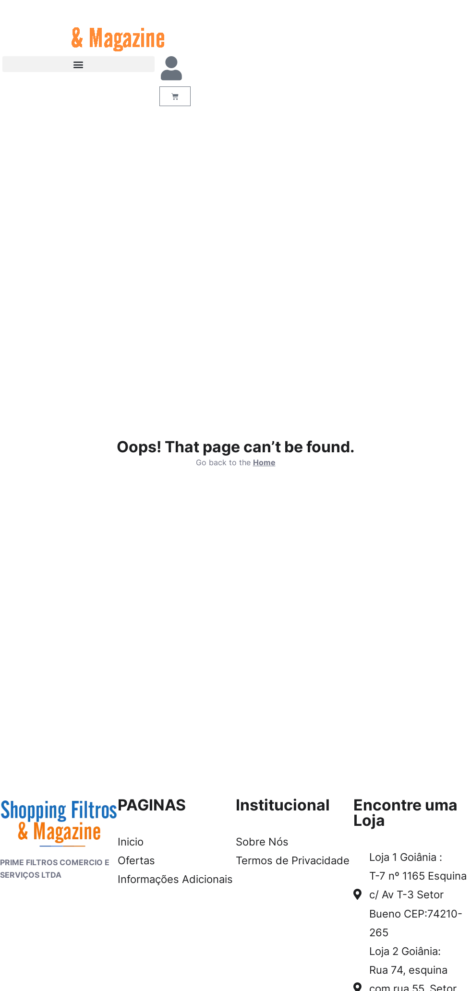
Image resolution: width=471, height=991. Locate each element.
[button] (78, 64)
